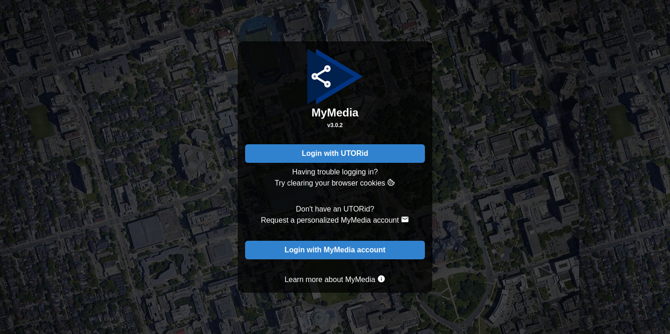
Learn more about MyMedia (335, 279)
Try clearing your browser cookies (335, 182)
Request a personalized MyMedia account (335, 219)
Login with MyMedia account (335, 250)
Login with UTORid (335, 153)
